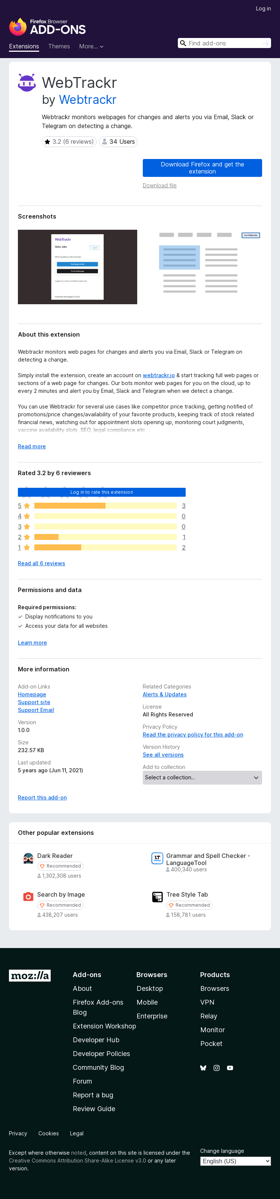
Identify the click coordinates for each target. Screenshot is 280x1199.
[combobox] (224, 43)
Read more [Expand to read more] (32, 446)
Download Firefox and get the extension (202, 167)
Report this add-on (42, 797)
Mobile (147, 1002)
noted (78, 1152)
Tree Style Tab (187, 894)
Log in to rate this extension (101, 492)
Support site (34, 702)
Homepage (32, 694)
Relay (208, 1016)
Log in (263, 8)
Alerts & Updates (165, 694)
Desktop (149, 988)
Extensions (24, 46)
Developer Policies (101, 1054)
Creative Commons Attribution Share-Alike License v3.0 (77, 1160)
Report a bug (93, 1095)
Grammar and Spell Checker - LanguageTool (208, 859)
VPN (207, 1002)
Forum (82, 1081)
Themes (59, 46)
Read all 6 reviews (41, 563)
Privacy (18, 1133)
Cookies (48, 1133)
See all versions (163, 754)
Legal (77, 1133)
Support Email (36, 710)
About (82, 988)
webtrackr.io (159, 375)
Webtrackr (88, 99)
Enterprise (151, 1016)
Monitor (212, 1030)
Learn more (32, 642)
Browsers (214, 988)
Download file (160, 185)
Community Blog (98, 1067)
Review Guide (94, 1109)
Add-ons (87, 975)
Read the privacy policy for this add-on (193, 734)
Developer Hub (96, 1040)
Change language (222, 1151)
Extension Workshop (104, 1026)
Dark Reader (55, 855)
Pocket (211, 1043)
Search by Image (61, 894)
